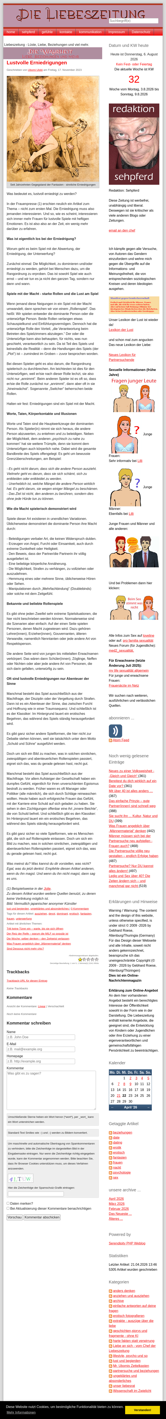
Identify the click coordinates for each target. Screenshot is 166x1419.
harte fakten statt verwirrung (133, 1341)
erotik (117, 1147)
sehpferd (28, 32)
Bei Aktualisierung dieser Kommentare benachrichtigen (50, 1208)
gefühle (47, 32)
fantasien (85, 913)
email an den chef (122, 230)
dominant (62, 913)
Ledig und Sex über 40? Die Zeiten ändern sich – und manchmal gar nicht (129, 881)
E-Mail (11, 1044)
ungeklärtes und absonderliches (49, 908)
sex (115, 1177)
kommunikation (90, 32)
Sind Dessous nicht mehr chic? (25, 948)
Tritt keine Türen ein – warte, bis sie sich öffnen (35, 928)
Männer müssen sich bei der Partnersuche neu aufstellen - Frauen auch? (130, 841)
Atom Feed (121, 740)
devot (52, 913)
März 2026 (117, 1204)
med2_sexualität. (121, 650)
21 (119, 1095)
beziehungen (122, 1132)
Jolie (47, 888)
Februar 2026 (119, 1209)
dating (117, 1142)
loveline (148, 635)
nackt (117, 1167)
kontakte (66, 32)
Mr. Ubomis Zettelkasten (131, 1366)
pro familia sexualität (138, 640)
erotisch (74, 913)
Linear (41, 1006)
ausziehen (41, 913)
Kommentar (15, 1068)
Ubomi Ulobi (35, 69)
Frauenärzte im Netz (124, 685)
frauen (10, 918)
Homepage (15, 1056)
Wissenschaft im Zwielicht (132, 1391)
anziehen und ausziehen (131, 1296)
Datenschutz (141, 32)
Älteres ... (116, 1219)
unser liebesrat (124, 1386)
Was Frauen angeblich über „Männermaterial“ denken (39, 943)
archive (118, 1301)
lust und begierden (18, 908)
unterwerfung (24, 918)
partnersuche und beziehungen (136, 1371)
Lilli (140, 461)
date (116, 1137)
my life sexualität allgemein (129, 670)
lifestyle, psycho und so (130, 1356)
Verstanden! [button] (142, 1410)
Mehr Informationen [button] (21, 1412)
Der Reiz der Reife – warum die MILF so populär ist (37, 933)
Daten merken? (21, 1203)
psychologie (122, 1172)
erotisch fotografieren (128, 1316)
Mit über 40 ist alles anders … (131, 791)
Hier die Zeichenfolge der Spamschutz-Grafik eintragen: (41, 1187)
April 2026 (116, 1199)
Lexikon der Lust (121, 330)
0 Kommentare (80, 908)
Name (11, 1032)
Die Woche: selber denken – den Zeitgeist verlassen (38, 938)
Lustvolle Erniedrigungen (37, 62)
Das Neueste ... (120, 1214)
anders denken (124, 1291)
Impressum (116, 32)
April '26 (130, 1107)
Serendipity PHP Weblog (127, 1243)
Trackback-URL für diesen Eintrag (27, 980)
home (11, 32)
